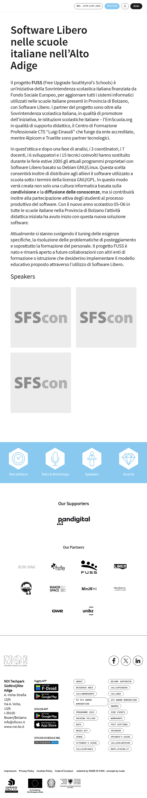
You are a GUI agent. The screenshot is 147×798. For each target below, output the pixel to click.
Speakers (92, 462)
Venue (79, 735)
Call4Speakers (119, 685)
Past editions (18, 462)
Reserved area (84, 685)
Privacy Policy (26, 769)
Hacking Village (86, 716)
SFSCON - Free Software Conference (13, 6)
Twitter (125, 659)
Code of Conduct (64, 769)
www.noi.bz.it (14, 724)
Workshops (116, 716)
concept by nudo (115, 769)
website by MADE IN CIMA (90, 769)
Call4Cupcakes (84, 747)
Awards (128, 462)
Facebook (112, 659)
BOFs (78, 722)
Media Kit (82, 728)
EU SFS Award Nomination (84, 700)
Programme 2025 (85, 710)
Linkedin (137, 659)
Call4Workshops (85, 692)
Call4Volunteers (120, 741)
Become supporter (121, 679)
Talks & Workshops (55, 462)
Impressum (10, 769)
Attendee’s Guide (86, 741)
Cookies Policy (44, 769)
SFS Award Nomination (124, 698)
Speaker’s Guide (120, 735)
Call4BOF (116, 692)
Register (109, 6)
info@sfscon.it (14, 720)
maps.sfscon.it (120, 747)
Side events (118, 710)
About (79, 679)
